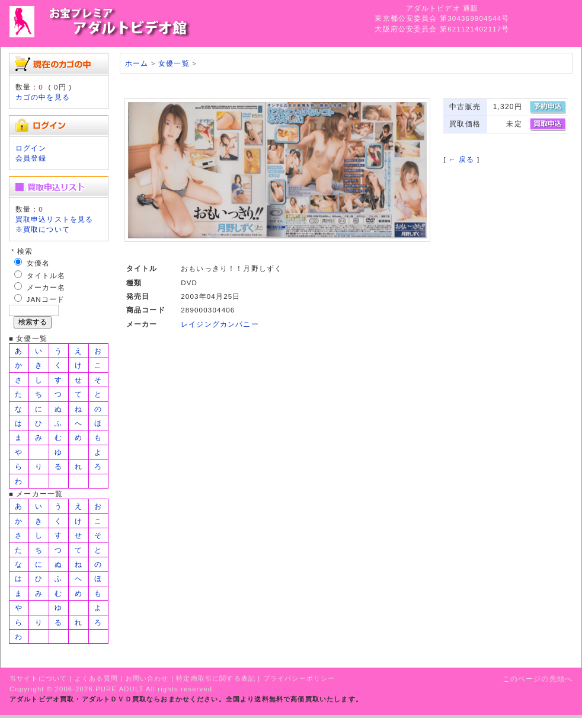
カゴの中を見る (42, 97)
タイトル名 (46, 275)
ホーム (136, 63)
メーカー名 (46, 287)
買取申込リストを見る (54, 219)
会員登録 (31, 158)
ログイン (31, 148)
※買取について (42, 229)
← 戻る (461, 159)
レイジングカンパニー (220, 324)
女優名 (38, 263)
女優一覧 (174, 63)
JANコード (46, 299)
